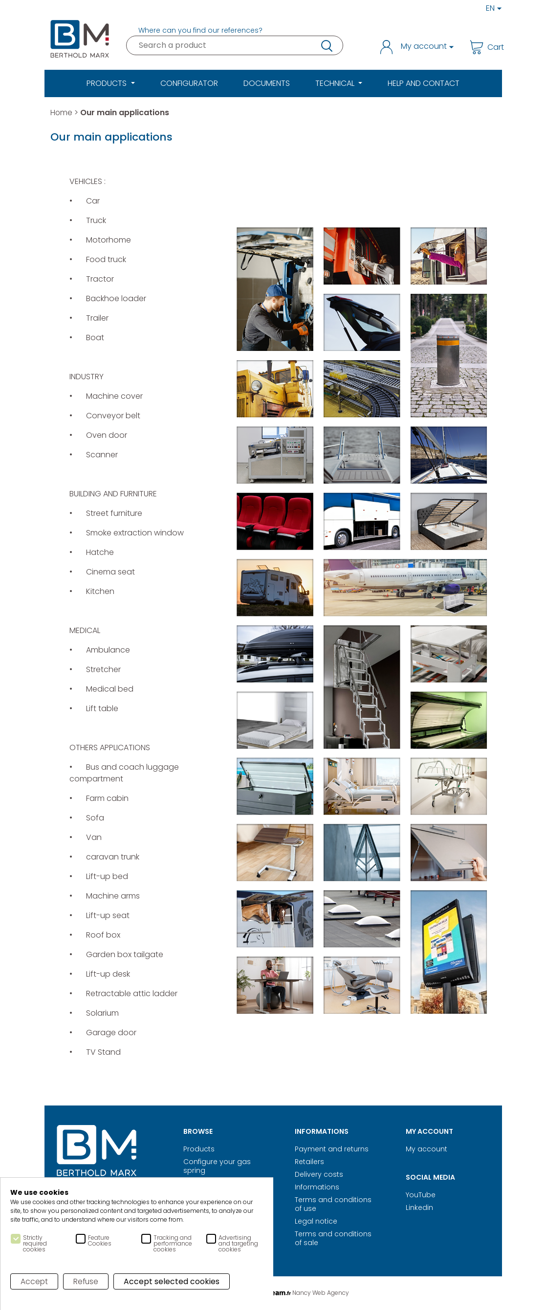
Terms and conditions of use (333, 1204)
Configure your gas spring (217, 1166)
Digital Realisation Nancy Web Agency (273, 1293)
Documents (266, 83)
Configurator (189, 83)
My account (426, 1149)
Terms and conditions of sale (333, 1238)
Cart (483, 47)
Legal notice (316, 1221)
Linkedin (419, 1207)
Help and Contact (423, 83)
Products (199, 1149)
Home (61, 112)
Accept (34, 1281)
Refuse (87, 1281)
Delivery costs (319, 1174)
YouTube (421, 1195)
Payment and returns (332, 1149)
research (326, 45)
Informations (317, 1187)
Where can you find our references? (200, 30)
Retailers (309, 1162)
